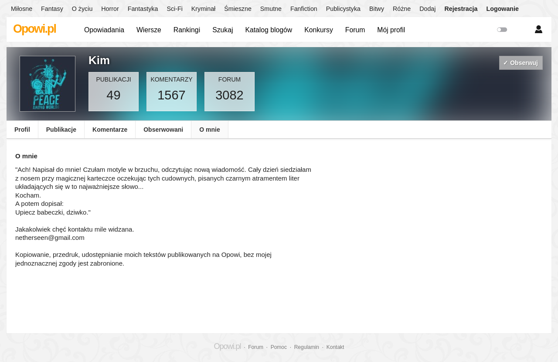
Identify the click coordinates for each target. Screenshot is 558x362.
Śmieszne (238, 8)
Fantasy (52, 8)
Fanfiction (303, 8)
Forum (355, 30)
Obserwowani (163, 129)
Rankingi (187, 30)
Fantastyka (143, 8)
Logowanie (503, 8)
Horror (110, 8)
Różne (402, 8)
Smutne (271, 8)
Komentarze (109, 129)
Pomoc (279, 347)
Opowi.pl (34, 28)
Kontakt (335, 347)
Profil (22, 129)
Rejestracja (460, 8)
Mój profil (391, 30)
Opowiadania (104, 30)
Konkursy (318, 30)
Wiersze (148, 30)
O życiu (82, 8)
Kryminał (203, 8)
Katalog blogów (268, 30)
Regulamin (306, 347)
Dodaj (427, 8)
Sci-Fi (174, 8)
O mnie (209, 129)
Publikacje (61, 129)
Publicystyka (343, 8)
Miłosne (21, 8)
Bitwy (376, 8)
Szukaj (222, 30)
